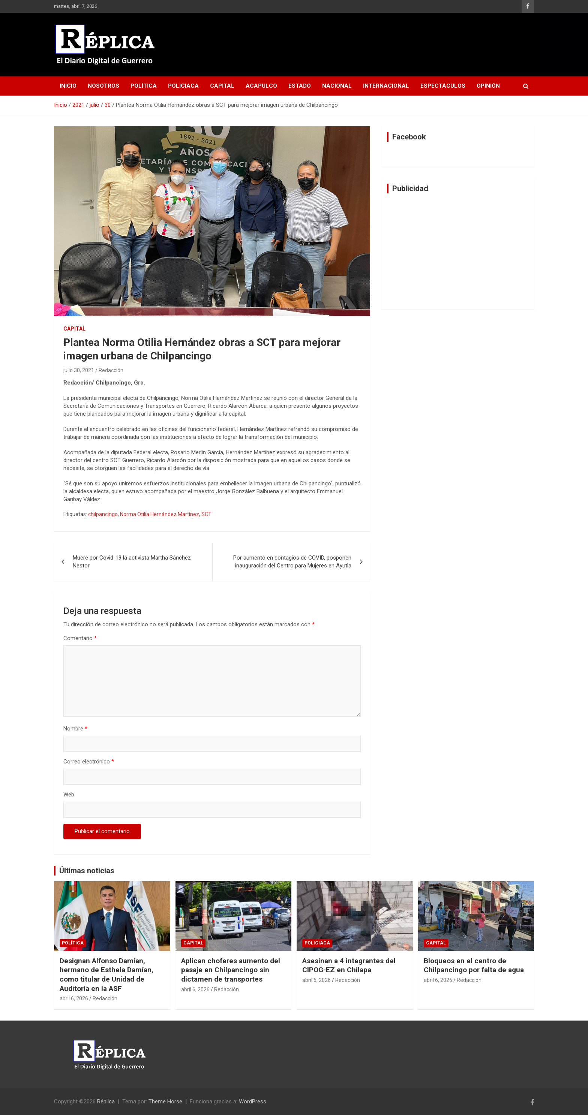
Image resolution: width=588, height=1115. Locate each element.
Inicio (68, 85)
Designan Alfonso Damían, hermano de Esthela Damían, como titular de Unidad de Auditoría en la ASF (106, 974)
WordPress (252, 1101)
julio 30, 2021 (78, 370)
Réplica (106, 1101)
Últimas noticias (86, 870)
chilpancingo (103, 514)
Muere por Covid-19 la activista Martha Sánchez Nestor (132, 561)
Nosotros (103, 85)
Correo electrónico (88, 761)
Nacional (337, 85)
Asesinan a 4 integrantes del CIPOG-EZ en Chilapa (349, 965)
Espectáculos (442, 85)
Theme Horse (165, 1101)
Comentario (80, 638)
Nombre (75, 728)
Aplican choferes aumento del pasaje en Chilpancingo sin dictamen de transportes (230, 969)
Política (143, 85)
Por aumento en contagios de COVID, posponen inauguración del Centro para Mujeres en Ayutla (292, 561)
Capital (222, 85)
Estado (299, 85)
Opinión (488, 85)
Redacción (111, 370)
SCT (206, 514)
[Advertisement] (457, 251)
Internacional (386, 85)
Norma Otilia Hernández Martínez (159, 514)
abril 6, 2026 (74, 998)
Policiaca (183, 85)
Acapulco (261, 85)
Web (68, 794)
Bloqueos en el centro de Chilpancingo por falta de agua (474, 965)
